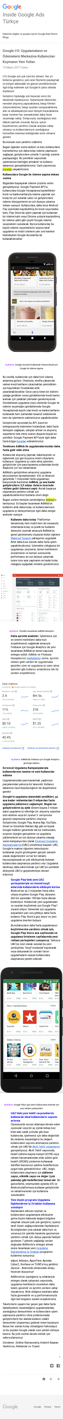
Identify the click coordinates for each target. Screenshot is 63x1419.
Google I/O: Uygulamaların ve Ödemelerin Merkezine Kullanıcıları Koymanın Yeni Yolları (29, 56)
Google (37, 1407)
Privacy (48, 1407)
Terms (57, 1407)
